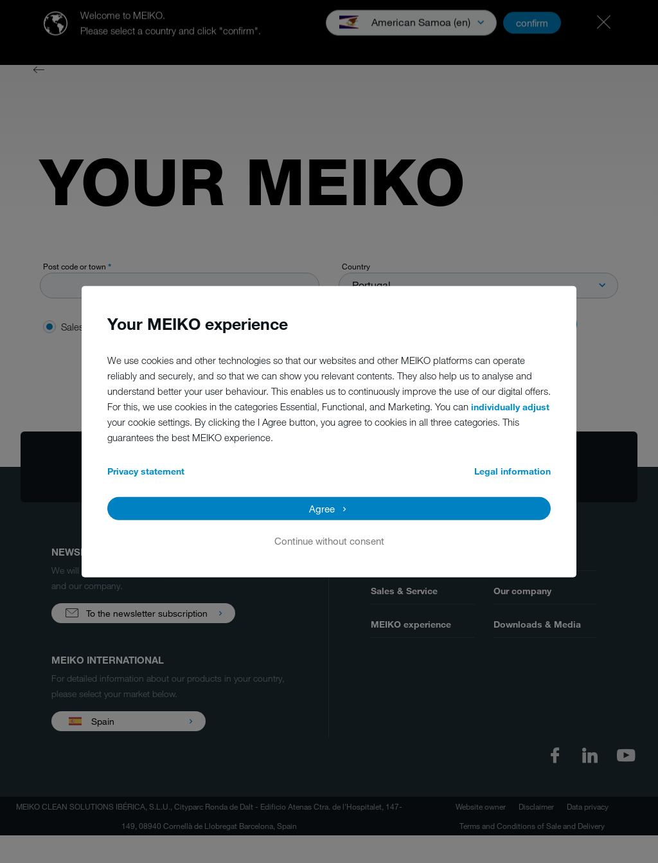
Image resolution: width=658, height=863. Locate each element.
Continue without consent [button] (329, 540)
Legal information (512, 470)
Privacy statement (145, 470)
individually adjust (510, 406)
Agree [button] (322, 508)
